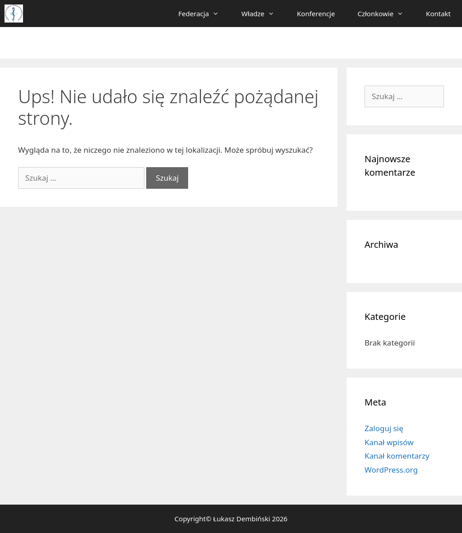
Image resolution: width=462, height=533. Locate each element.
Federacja (204, 13)
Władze (263, 13)
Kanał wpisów (389, 442)
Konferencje (316, 13)
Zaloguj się (384, 428)
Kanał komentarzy (397, 456)
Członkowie (386, 13)
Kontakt (438, 13)
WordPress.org (391, 470)
